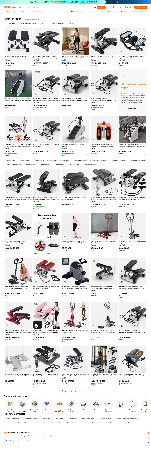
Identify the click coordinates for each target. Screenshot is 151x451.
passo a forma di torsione (98, 160)
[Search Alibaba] (60, 7)
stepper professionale (122, 423)
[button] (95, 7)
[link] (148, 432)
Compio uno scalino (39, 423)
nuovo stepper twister (87, 418)
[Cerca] (101, 7)
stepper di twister (11, 160)
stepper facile (58, 418)
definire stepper (29, 164)
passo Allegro (52, 160)
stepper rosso (45, 418)
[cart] (120, 7)
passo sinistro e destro (87, 423)
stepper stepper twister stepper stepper (127, 418)
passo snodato (25, 160)
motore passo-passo (89, 164)
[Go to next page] (91, 391)
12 (87, 391)
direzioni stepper (70, 423)
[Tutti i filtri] (10, 23)
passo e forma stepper (12, 418)
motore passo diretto (80, 160)
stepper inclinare (58, 164)
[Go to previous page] (60, 391)
